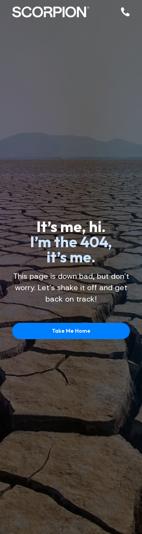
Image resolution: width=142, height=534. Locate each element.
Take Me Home (71, 330)
